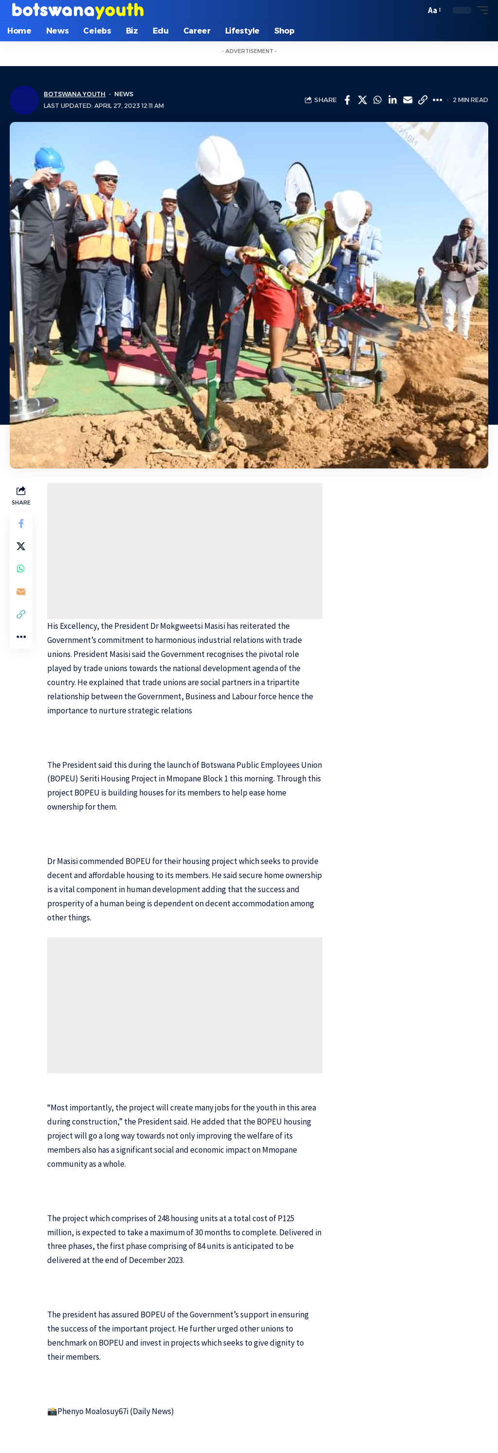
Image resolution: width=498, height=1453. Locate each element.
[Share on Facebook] (347, 100)
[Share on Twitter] (362, 100)
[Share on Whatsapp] (377, 100)
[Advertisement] (185, 551)
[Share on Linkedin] (392, 100)
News (125, 94)
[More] (438, 100)
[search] (416, 10)
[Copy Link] (422, 100)
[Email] (407, 100)
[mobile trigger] (480, 10)
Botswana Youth (75, 94)
